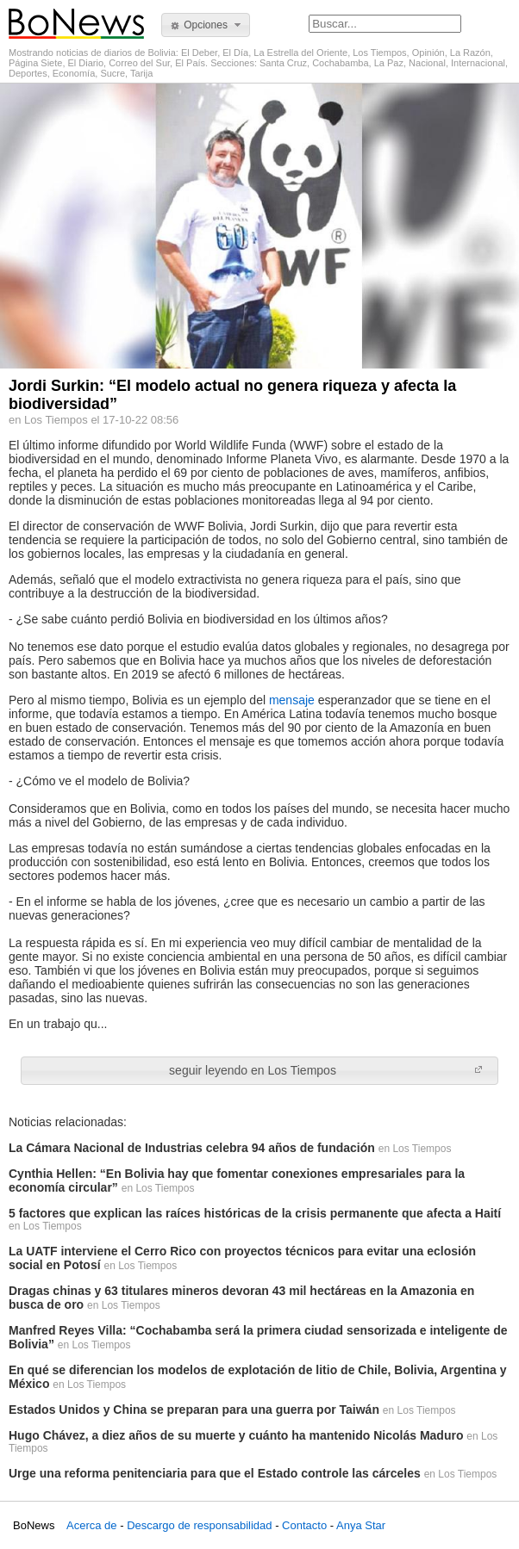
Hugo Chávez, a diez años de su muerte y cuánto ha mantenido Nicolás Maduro (236, 1435)
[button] (205, 25)
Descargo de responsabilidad (199, 1525)
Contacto (304, 1525)
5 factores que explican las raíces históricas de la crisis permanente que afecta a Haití (255, 1213)
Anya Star (360, 1525)
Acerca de (91, 1525)
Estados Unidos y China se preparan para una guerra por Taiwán (194, 1409)
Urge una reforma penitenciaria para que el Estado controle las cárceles (215, 1473)
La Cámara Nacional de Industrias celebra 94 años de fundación (192, 1148)
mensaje (293, 700)
